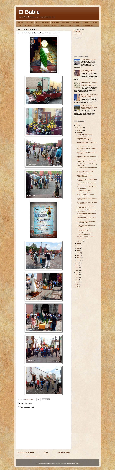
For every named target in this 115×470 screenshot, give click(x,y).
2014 (77, 272)
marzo (79, 255)
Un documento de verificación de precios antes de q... (85, 195)
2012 (77, 277)
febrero (79, 257)
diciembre (80, 127)
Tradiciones (29, 22)
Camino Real (76, 22)
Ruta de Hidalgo (88, 25)
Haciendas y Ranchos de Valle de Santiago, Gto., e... (86, 237)
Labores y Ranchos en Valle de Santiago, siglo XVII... (85, 233)
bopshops (61, 463)
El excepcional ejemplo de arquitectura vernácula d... (84, 191)
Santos (94, 22)
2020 (77, 123)
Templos (20, 22)
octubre (79, 132)
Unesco (19, 25)
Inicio (46, 452)
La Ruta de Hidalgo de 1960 (88, 59)
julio (78, 245)
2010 (77, 282)
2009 (77, 284)
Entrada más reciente (26, 452)
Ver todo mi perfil (78, 33)
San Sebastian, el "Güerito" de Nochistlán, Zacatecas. (89, 95)
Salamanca (55, 22)
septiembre (80, 241)
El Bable (29, 12)
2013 (77, 274)
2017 (77, 265)
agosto (79, 243)
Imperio (46, 25)
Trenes (71, 25)
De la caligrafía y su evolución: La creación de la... (86, 206)
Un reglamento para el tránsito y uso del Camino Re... (86, 214)
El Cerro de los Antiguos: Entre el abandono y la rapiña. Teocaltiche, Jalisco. (89, 107)
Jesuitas (38, 25)
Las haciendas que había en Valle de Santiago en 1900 (87, 229)
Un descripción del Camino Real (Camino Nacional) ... (85, 172)
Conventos (86, 22)
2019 (77, 125)
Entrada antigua (64, 452)
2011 (77, 279)
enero (78, 260)
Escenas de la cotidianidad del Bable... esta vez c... (85, 135)
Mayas (78, 25)
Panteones (54, 25)
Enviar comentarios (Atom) (32, 456)
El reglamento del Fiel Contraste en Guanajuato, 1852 (86, 222)
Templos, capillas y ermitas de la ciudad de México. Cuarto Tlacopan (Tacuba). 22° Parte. (89, 84)
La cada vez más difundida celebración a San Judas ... (85, 139)
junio (78, 248)
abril (78, 253)
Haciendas (45, 22)
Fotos (38, 22)
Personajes (65, 22)
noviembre (80, 130)
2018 (77, 263)
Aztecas (63, 25)
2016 (77, 267)
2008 (77, 286)
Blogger (78, 463)
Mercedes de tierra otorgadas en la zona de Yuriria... (86, 218)
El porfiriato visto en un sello (84, 146)
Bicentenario (29, 25)
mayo (78, 250)
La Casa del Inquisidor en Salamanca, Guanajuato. (88, 71)
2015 (77, 270)
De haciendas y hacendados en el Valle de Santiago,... (86, 225)
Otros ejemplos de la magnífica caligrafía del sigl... (85, 176)
